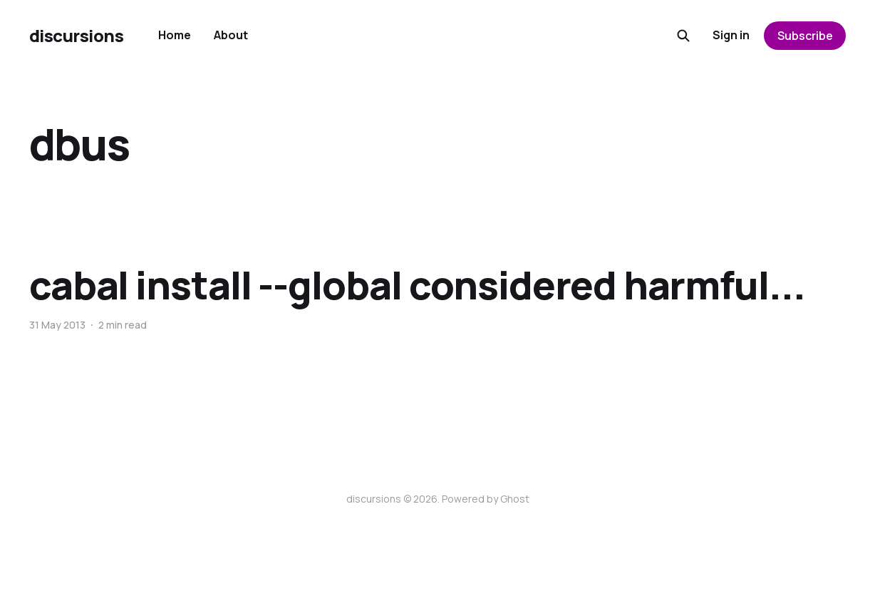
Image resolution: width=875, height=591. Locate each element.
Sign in (731, 35)
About (231, 35)
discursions (76, 35)
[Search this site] (683, 35)
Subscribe (805, 35)
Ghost (514, 498)
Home (174, 35)
